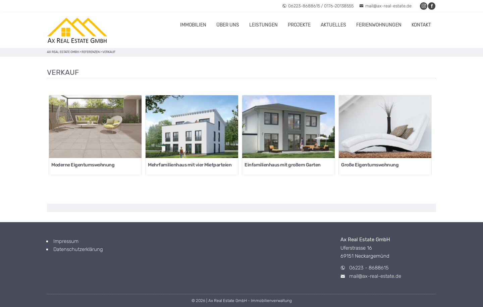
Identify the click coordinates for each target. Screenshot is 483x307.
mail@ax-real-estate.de (385, 5)
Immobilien (193, 25)
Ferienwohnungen (378, 25)
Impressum (65, 241)
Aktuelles (333, 25)
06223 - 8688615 (369, 268)
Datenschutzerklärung (78, 249)
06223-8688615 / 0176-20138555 (318, 5)
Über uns (227, 25)
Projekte (299, 25)
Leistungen (263, 25)
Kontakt (421, 25)
